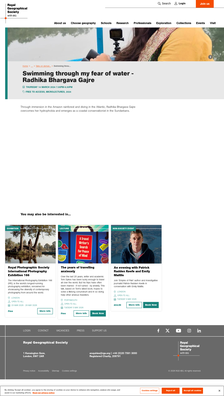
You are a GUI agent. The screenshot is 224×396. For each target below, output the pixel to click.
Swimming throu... (62, 82)
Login (179, 3)
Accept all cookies (192, 390)
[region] (112, 391)
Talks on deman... (43, 82)
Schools (106, 23)
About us (60, 23)
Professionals (142, 23)
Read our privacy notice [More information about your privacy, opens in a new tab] (44, 393)
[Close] (219, 391)
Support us (99, 347)
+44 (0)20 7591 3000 (124, 369)
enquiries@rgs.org (100, 369)
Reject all (170, 390)
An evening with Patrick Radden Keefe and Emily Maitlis (132, 288)
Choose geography (83, 23)
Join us (204, 4)
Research (122, 23)
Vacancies (62, 347)
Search (164, 3)
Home (25, 82)
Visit (213, 23)
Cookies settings (150, 390)
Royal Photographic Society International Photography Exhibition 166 (28, 288)
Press (80, 347)
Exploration (163, 23)
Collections (183, 23)
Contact (43, 347)
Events (200, 23)
